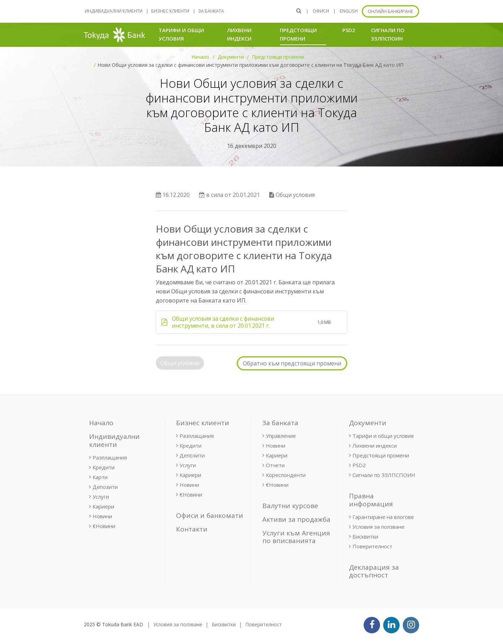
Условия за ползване (378, 526)
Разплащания (110, 457)
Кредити (104, 467)
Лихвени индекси (239, 34)
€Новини (104, 525)
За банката (211, 11)
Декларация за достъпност (374, 571)
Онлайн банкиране (390, 11)
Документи (231, 57)
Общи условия (179, 363)
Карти (100, 476)
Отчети (275, 465)
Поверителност (372, 546)
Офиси (321, 11)
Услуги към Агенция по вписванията (296, 537)
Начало (200, 57)
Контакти (191, 529)
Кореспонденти (286, 474)
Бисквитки (365, 536)
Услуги (101, 496)
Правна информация (371, 499)
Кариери (103, 506)
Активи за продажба (296, 519)
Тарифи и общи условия (181, 34)
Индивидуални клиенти (114, 11)
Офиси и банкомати (209, 515)
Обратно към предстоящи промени (292, 363)
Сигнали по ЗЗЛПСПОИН (387, 34)
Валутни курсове (290, 505)
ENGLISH (349, 11)
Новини (102, 516)
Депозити (105, 486)
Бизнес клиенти (170, 11)
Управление (281, 435)
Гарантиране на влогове (383, 516)
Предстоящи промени (303, 34)
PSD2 (348, 30)
